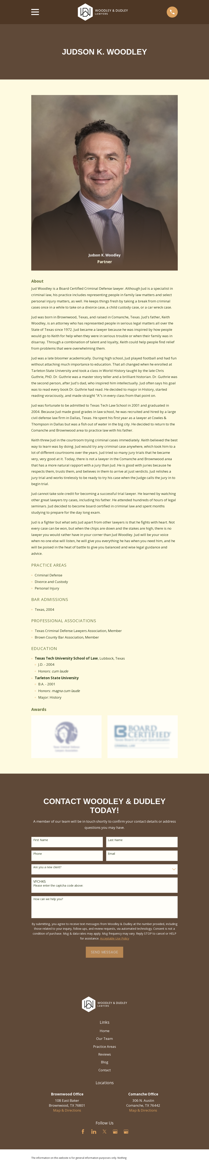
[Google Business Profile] (115, 1131)
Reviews (104, 1054)
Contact (104, 1070)
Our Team (104, 1038)
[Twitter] (104, 1131)
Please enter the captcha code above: (58, 885)
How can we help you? (48, 899)
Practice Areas (104, 1046)
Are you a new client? (47, 867)
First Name (40, 840)
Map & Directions (67, 1110)
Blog (104, 1062)
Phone (37, 854)
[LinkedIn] (93, 1131)
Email (111, 854)
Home (105, 1030)
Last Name (115, 840)
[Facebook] (82, 1131)
